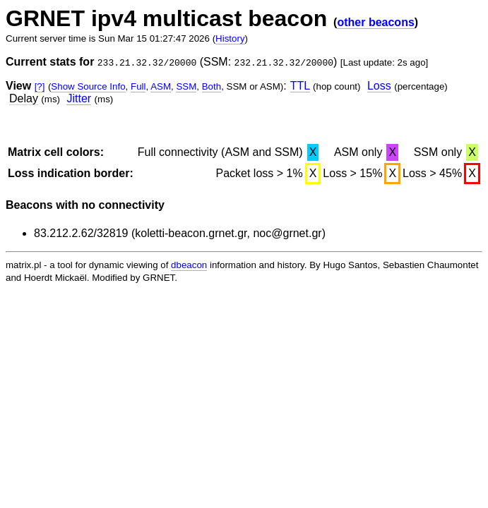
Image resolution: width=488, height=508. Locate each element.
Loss (379, 86)
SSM (186, 86)
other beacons (375, 22)
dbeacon (189, 265)
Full (138, 86)
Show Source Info (88, 86)
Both (211, 86)
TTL (300, 86)
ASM (160, 86)
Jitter (78, 98)
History (229, 38)
